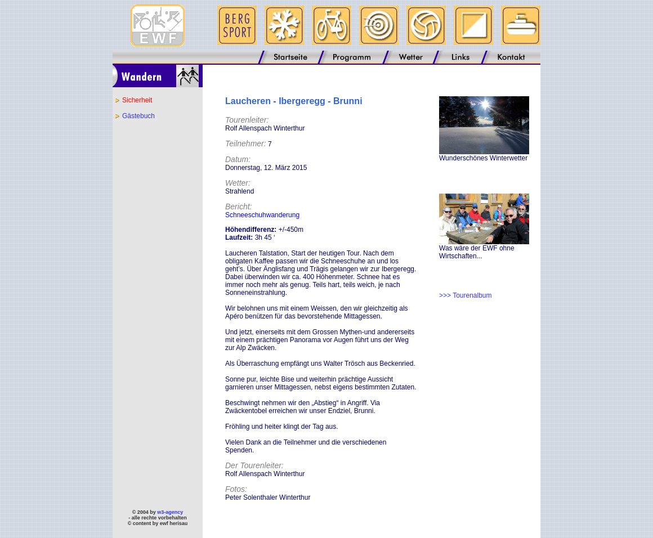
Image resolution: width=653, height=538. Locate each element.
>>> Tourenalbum (465, 295)
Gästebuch (138, 116)
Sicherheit (137, 100)
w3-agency (170, 512)
